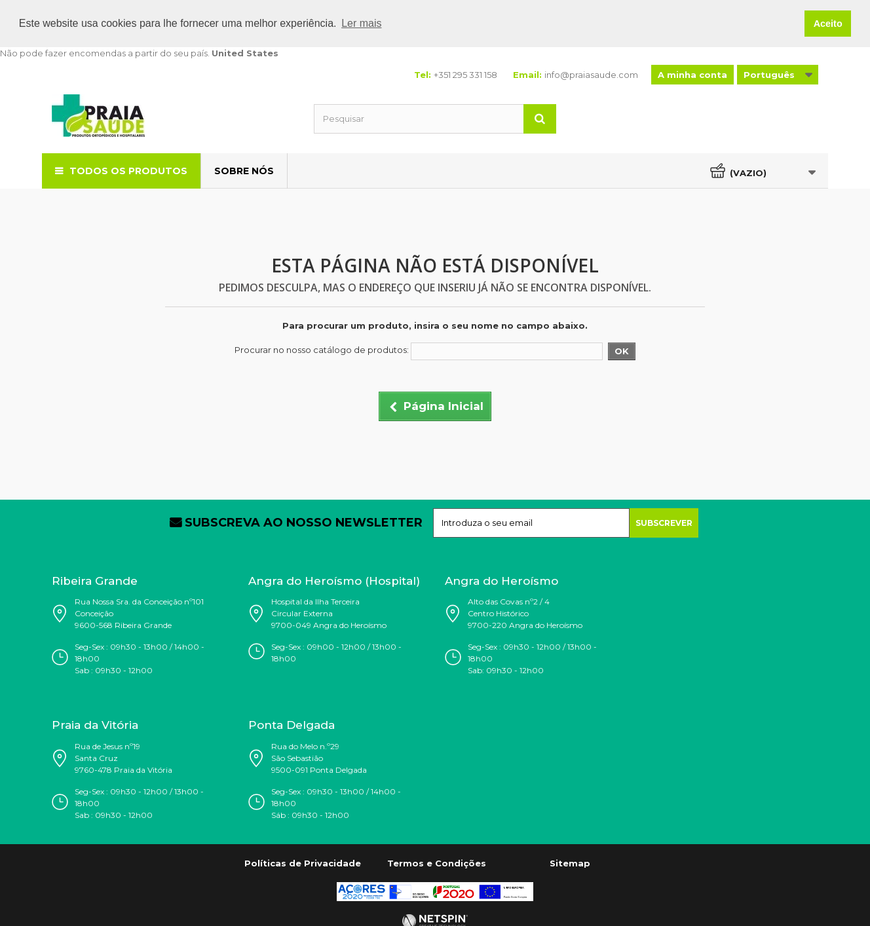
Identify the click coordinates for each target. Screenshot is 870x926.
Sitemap (570, 863)
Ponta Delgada (291, 725)
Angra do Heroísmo (501, 580)
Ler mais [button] (361, 23)
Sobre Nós (244, 170)
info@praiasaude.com (591, 74)
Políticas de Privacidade (302, 863)
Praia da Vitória (95, 725)
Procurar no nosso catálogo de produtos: (322, 349)
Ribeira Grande (95, 580)
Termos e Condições (436, 863)
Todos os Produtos (128, 170)
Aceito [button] (828, 23)
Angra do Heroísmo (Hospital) (334, 580)
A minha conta (692, 74)
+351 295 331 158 (465, 74)
